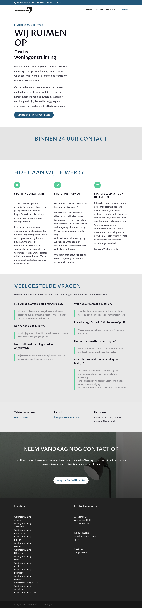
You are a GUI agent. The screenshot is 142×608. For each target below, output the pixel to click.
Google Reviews (81, 552)
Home (89, 10)
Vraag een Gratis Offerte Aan (71, 480)
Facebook (78, 549)
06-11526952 (21, 417)
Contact (124, 10)
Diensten (110, 10)
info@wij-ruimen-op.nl (67, 417)
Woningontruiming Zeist (25, 592)
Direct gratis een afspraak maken (33, 115)
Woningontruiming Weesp (26, 582)
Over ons (99, 10)
